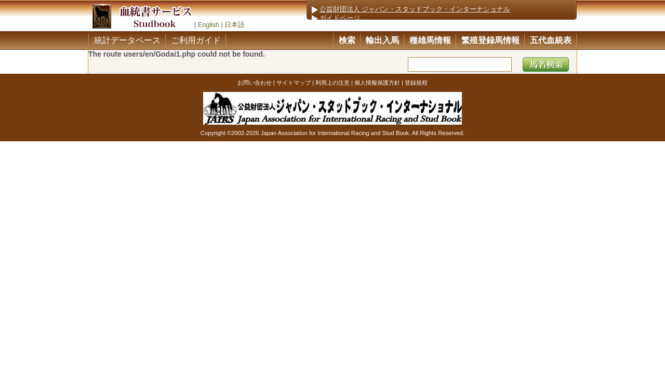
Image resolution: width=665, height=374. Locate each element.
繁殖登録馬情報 (490, 40)
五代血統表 (550, 40)
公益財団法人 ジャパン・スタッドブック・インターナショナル (415, 9)
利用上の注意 (332, 82)
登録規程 (416, 82)
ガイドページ (340, 18)
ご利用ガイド (196, 40)
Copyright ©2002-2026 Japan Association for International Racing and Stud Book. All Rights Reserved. (332, 133)
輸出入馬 (382, 40)
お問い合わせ (254, 82)
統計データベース (127, 40)
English (208, 25)
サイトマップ (293, 82)
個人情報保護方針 (377, 82)
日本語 (234, 25)
